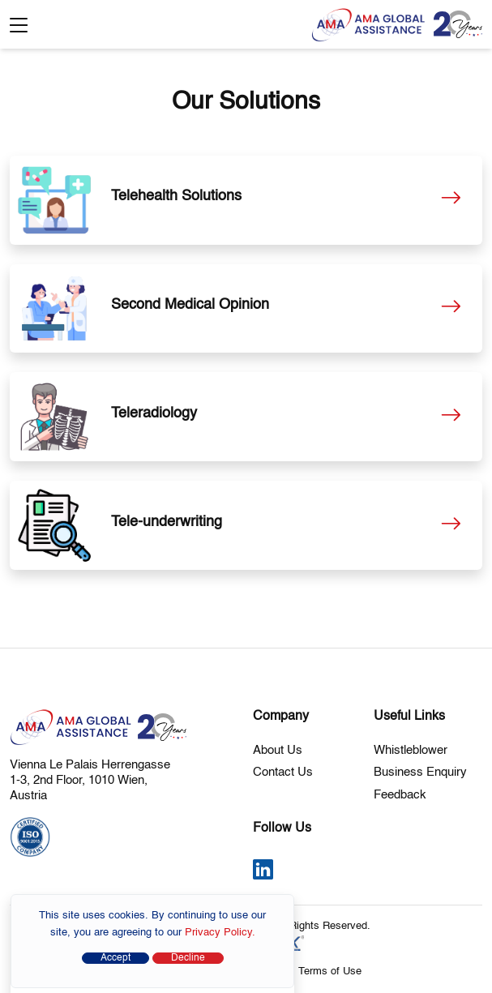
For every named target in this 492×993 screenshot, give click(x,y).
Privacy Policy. (220, 932)
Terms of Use (330, 971)
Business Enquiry (420, 772)
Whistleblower (410, 750)
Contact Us (283, 772)
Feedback (400, 795)
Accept (115, 958)
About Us (277, 750)
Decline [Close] (188, 958)
